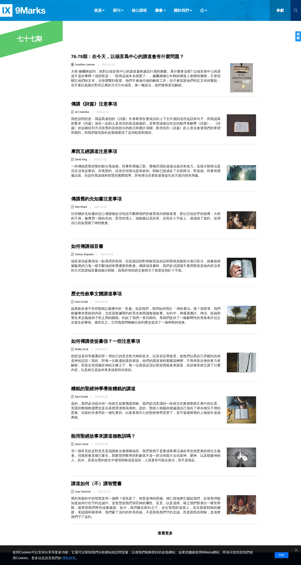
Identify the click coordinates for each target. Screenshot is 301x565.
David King (81, 159)
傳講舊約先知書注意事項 (96, 199)
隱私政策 (69, 558)
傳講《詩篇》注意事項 (94, 104)
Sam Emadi (81, 301)
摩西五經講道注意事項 (94, 151)
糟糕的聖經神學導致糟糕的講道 (103, 388)
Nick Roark (81, 206)
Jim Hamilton (82, 112)
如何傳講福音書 (87, 246)
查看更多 (165, 533)
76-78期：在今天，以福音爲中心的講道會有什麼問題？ (127, 56)
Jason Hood (81, 444)
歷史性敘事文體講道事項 (96, 293)
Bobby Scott (81, 349)
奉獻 (280, 12)
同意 (281, 555)
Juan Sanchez (83, 491)
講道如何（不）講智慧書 (96, 483)
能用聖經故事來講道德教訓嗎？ (103, 436)
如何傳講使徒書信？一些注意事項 (105, 341)
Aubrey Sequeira (84, 254)
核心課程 (139, 12)
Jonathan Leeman (85, 64)
